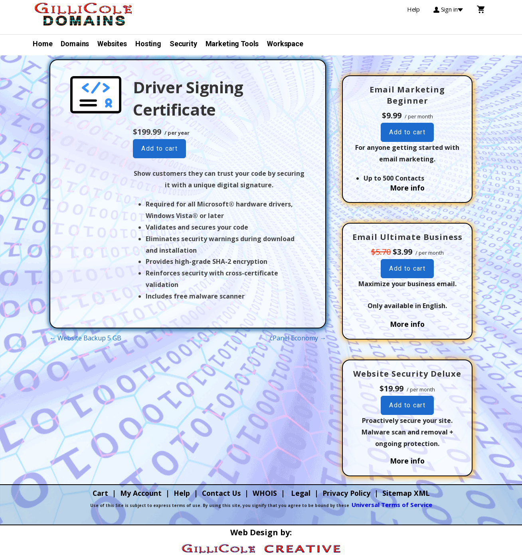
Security (183, 43)
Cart (100, 493)
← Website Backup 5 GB (85, 338)
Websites (112, 43)
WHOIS (265, 493)
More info (407, 188)
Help (182, 493)
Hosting (148, 43)
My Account (141, 493)
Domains (75, 43)
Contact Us (221, 493)
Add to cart (159, 148)
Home (42, 43)
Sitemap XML (406, 493)
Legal (300, 493)
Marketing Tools (232, 43)
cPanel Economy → (298, 338)
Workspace (285, 43)
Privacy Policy (346, 493)
